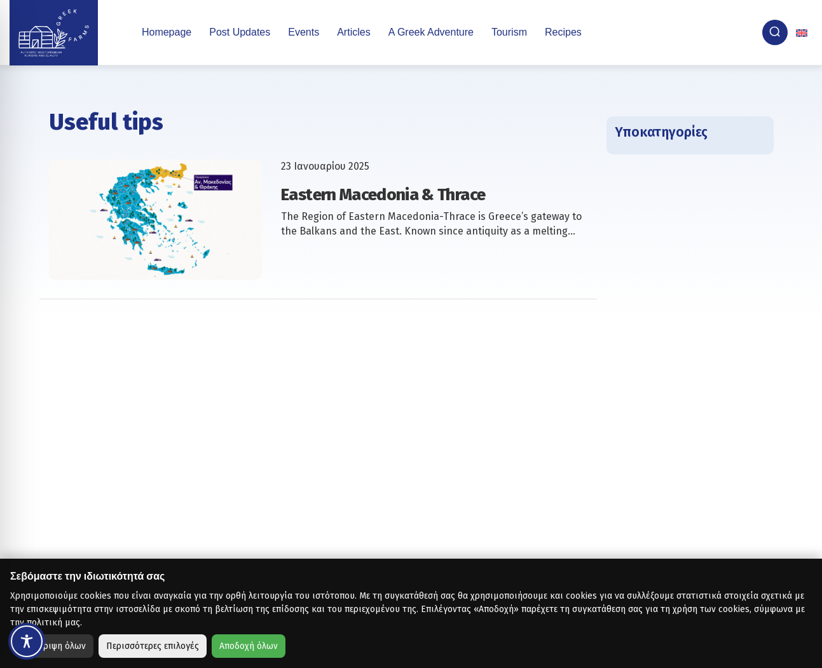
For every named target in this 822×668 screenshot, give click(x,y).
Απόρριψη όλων (54, 646)
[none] (802, 32)
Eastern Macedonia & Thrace (383, 195)
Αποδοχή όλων (248, 646)
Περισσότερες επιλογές (152, 646)
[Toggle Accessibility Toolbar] (27, 641)
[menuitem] (802, 32)
